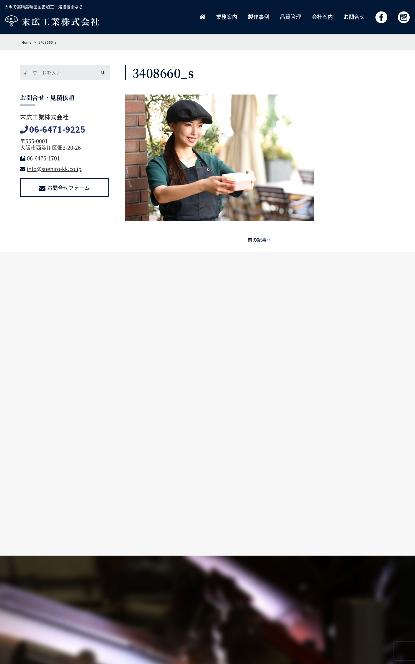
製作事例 (258, 17)
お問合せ (354, 17)
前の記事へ (259, 239)
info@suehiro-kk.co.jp (50, 169)
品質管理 (290, 17)
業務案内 (226, 17)
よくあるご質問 (378, 615)
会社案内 (322, 17)
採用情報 (298, 615)
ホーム (194, 615)
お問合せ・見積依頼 (335, 615)
